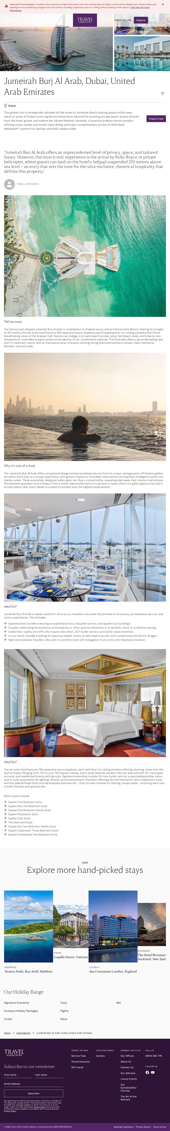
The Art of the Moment (129, 1098)
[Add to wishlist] (162, 93)
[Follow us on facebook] (147, 1073)
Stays (63, 1019)
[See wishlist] (152, 18)
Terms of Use (39, 1107)
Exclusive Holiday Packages (21, 1011)
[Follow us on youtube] (153, 1073)
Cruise (8, 1019)
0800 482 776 (153, 1055)
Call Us (149, 1051)
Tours (63, 1003)
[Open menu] (7, 18)
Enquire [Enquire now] (141, 18)
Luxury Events (129, 1078)
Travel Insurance (80, 1061)
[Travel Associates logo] (14, 1057)
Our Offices (127, 1055)
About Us (126, 1061)
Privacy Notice (143, 1127)
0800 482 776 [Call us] (121, 18)
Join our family (105, 1051)
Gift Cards (77, 1067)
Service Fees (78, 1055)
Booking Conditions (123, 1127)
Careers (100, 1055)
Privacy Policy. (10, 1111)
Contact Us (127, 1067)
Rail (118, 1003)
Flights (64, 1011)
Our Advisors (128, 1073)
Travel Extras (79, 1051)
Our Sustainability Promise (129, 1087)
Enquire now (156, 118)
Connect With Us (131, 1051)
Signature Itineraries (16, 1003)
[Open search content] (14, 18)
